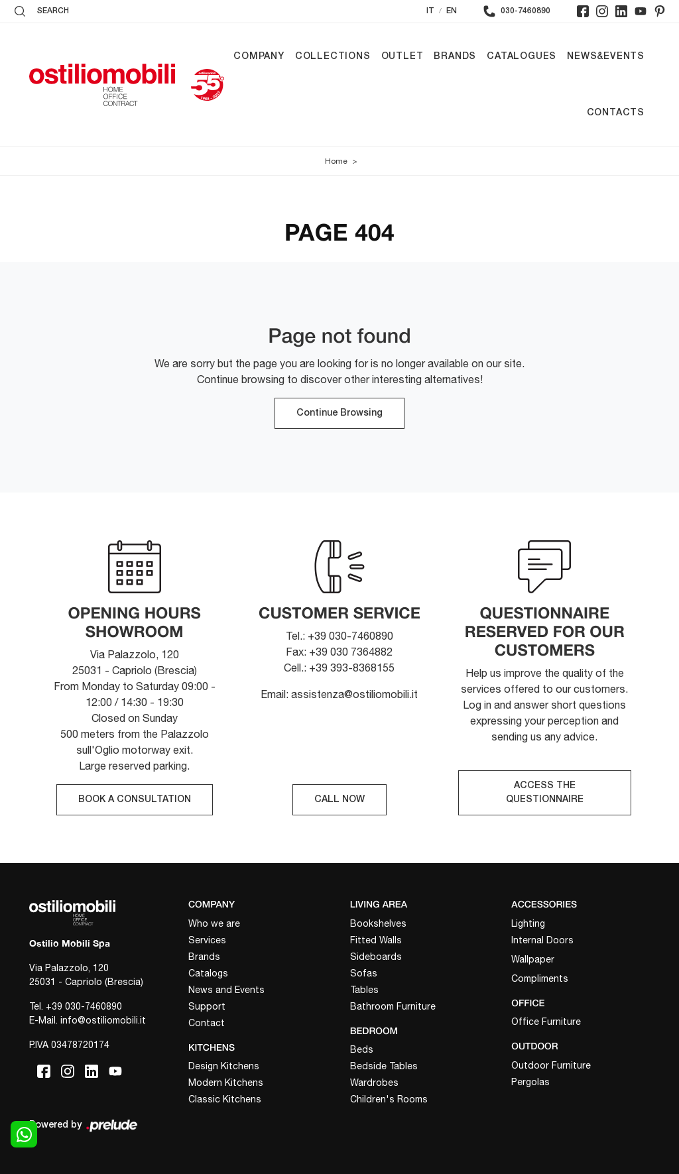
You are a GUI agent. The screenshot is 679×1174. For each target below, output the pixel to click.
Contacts (616, 113)
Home (336, 161)
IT (430, 11)
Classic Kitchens (224, 1099)
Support (206, 1006)
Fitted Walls (376, 940)
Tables (364, 989)
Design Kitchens (223, 1066)
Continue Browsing (339, 413)
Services (207, 940)
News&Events (606, 56)
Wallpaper (532, 959)
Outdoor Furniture (551, 1065)
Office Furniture (546, 1021)
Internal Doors (542, 940)
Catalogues (521, 56)
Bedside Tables (384, 1066)
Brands (455, 56)
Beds (361, 1049)
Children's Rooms (389, 1099)
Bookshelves (378, 923)
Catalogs (208, 973)
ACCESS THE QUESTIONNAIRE (545, 793)
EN (451, 11)
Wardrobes (374, 1082)
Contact (206, 1023)
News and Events (226, 989)
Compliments (539, 978)
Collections (333, 56)
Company (258, 56)
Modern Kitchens (225, 1082)
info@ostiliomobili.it (103, 1020)
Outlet (402, 56)
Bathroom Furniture (393, 1006)
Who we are (214, 923)
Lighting (528, 923)
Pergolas (530, 1082)
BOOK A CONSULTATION (134, 799)
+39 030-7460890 (84, 1006)
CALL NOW (339, 799)
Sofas (363, 973)
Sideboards (376, 956)
